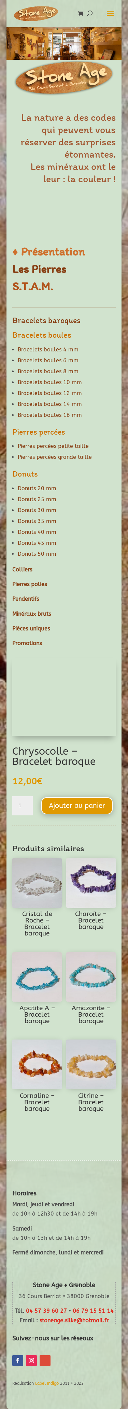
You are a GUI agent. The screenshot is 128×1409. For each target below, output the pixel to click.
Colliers (22, 569)
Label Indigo (47, 1383)
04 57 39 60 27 (46, 1311)
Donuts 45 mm (37, 543)
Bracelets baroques (46, 320)
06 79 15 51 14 (93, 1311)
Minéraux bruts (31, 614)
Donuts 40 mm (37, 532)
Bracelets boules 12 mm (50, 393)
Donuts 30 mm (37, 510)
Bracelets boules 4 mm (48, 349)
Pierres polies (29, 584)
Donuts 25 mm (37, 499)
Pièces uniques (31, 628)
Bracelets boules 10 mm (50, 382)
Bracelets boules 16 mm (50, 415)
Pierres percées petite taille (53, 446)
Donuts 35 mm (37, 521)
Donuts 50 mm (37, 554)
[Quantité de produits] (22, 805)
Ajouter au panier (77, 806)
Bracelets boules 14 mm (50, 404)
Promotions (27, 643)
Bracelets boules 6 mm (48, 360)
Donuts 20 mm (37, 488)
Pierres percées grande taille (55, 457)
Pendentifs (25, 599)
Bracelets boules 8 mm (48, 371)
